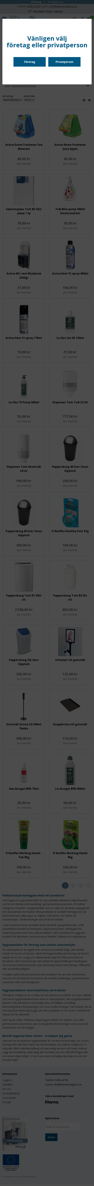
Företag (29, 62)
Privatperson (64, 62)
